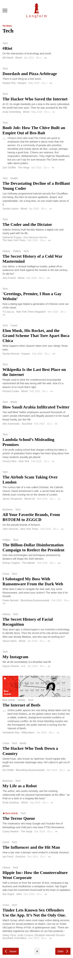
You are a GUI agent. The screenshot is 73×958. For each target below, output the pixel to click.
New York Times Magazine (31, 311)
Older (60, 951)
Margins (22, 83)
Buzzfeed (27, 423)
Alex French (9, 277)
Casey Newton (11, 831)
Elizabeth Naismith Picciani (50, 935)
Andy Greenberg (12, 111)
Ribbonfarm (27, 732)
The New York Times (14, 240)
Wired (18, 57)
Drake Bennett (11, 600)
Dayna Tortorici (11, 666)
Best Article (9, 700)
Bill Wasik (8, 57)
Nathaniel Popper (12, 237)
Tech (5, 43)
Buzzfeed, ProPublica (14, 938)
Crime (6, 574)
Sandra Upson (11, 208)
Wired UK (29, 498)
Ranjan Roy (9, 83)
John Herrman (10, 528)
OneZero (20, 856)
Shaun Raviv (10, 641)
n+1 (23, 666)
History (6, 251)
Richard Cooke (11, 391)
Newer (13, 951)
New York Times (29, 528)
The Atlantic (28, 562)
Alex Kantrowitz (11, 423)
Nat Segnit (8, 894)
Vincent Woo (10, 461)
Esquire (25, 353)
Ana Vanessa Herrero (35, 237)
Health (14, 178)
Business (8, 509)
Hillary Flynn (9, 935)
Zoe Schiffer (9, 167)
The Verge (24, 167)
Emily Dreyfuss (11, 802)
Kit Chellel (8, 770)
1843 (19, 894)
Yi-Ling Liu (8, 311)
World (13, 402)
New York (24, 461)
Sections (7, 25)
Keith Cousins (25, 935)
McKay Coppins (11, 562)
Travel (13, 325)
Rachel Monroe (11, 353)
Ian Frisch (8, 856)
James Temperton (12, 498)
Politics (17, 251)
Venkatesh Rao (11, 732)
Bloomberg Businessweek (34, 600)
